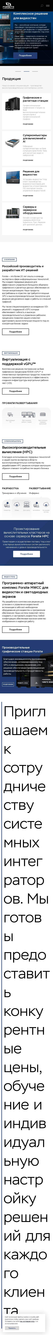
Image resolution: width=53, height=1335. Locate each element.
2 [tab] (26, 69)
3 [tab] (35, 69)
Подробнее (25, 55)
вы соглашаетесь (27, 1321)
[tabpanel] (26, 37)
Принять (12, 1328)
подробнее (8, 684)
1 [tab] (18, 69)
